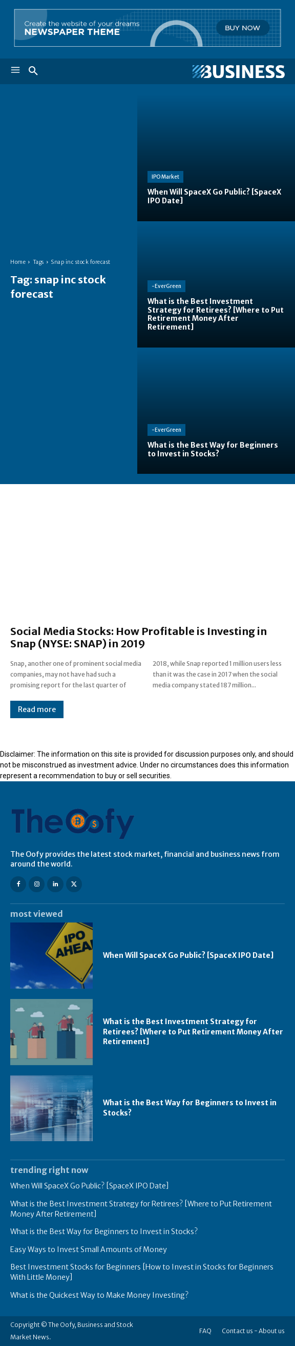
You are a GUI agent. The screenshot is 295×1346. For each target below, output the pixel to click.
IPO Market (165, 177)
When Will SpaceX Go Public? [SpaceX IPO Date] (188, 955)
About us (272, 1331)
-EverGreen (166, 286)
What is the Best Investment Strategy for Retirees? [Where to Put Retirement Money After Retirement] (193, 1031)
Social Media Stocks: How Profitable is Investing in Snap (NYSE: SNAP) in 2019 (138, 637)
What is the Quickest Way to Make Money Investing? (99, 1295)
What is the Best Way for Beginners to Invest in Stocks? (104, 1231)
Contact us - (240, 1331)
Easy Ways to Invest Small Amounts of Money (88, 1249)
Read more (37, 709)
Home (18, 262)
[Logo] (216, 72)
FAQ (205, 1331)
